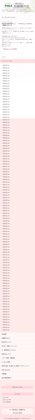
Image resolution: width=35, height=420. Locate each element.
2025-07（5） (6, 80)
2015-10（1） (6, 298)
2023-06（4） (6, 143)
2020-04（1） (6, 208)
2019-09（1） (6, 218)
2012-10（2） (6, 329)
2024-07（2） (6, 109)
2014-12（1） (6, 309)
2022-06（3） (6, 169)
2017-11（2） (6, 257)
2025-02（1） (6, 93)
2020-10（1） (6, 205)
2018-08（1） (6, 244)
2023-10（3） (6, 132)
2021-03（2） (6, 200)
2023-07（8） (6, 140)
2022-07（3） (6, 166)
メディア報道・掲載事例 (8, 358)
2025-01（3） (6, 96)
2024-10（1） (6, 101)
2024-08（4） (6, 106)
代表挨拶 (4, 334)
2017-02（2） (6, 272)
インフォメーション (7, 61)
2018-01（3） (6, 252)
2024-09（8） (6, 104)
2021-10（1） (6, 187)
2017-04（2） (6, 267)
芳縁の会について (6, 354)
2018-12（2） (6, 233)
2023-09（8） (6, 135)
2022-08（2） (6, 163)
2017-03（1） (6, 270)
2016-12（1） (6, 278)
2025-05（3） (6, 86)
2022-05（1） (6, 171)
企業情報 (4, 374)
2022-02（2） (6, 179)
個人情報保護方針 (6, 377)
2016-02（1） (6, 296)
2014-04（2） (6, 314)
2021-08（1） (6, 189)
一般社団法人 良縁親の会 (14, 418)
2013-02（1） (6, 324)
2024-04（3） (6, 117)
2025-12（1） (6, 70)
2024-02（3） (6, 122)
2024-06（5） (6, 112)
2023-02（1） (6, 153)
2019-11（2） (6, 215)
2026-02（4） (6, 65)
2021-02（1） (6, 202)
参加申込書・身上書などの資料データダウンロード (16, 366)
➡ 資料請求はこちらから (9, 350)
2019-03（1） (6, 231)
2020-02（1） (6, 210)
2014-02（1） (6, 316)
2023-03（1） (6, 150)
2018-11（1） (6, 236)
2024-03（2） (6, 119)
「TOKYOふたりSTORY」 (26, 28)
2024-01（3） (6, 124)
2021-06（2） (6, 192)
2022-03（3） (6, 176)
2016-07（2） (6, 285)
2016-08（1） (6, 283)
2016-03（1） (6, 293)
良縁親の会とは (6, 338)
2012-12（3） (6, 327)
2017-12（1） (6, 254)
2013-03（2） (6, 322)
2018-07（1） (6, 246)
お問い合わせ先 (6, 370)
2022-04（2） (6, 174)
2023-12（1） (6, 127)
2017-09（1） (6, 259)
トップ (3, 57)
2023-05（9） (6, 145)
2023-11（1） (6, 130)
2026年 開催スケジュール (9, 346)
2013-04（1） (6, 319)
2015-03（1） (6, 303)
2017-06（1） (6, 262)
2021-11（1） (6, 184)
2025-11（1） (6, 73)
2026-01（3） (6, 67)
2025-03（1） (6, 91)
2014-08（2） (6, 311)
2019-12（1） (6, 213)
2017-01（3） (6, 275)
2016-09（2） (6, 280)
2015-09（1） (6, 301)
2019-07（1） (6, 223)
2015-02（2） (6, 306)
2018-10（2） (6, 239)
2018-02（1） (6, 249)
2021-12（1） (6, 182)
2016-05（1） (6, 291)
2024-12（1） (6, 99)
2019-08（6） (6, 220)
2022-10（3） (6, 158)
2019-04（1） (6, 228)
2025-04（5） (6, 88)
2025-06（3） (6, 83)
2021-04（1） (6, 197)
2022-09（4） (6, 161)
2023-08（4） (6, 137)
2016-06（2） (6, 288)
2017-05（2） (6, 265)
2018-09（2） (6, 241)
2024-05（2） (6, 114)
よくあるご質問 (6, 362)
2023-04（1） (6, 148)
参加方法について (6, 342)
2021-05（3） (6, 195)
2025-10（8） (6, 75)
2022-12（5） (6, 156)
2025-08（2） (6, 78)
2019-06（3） (6, 226)
